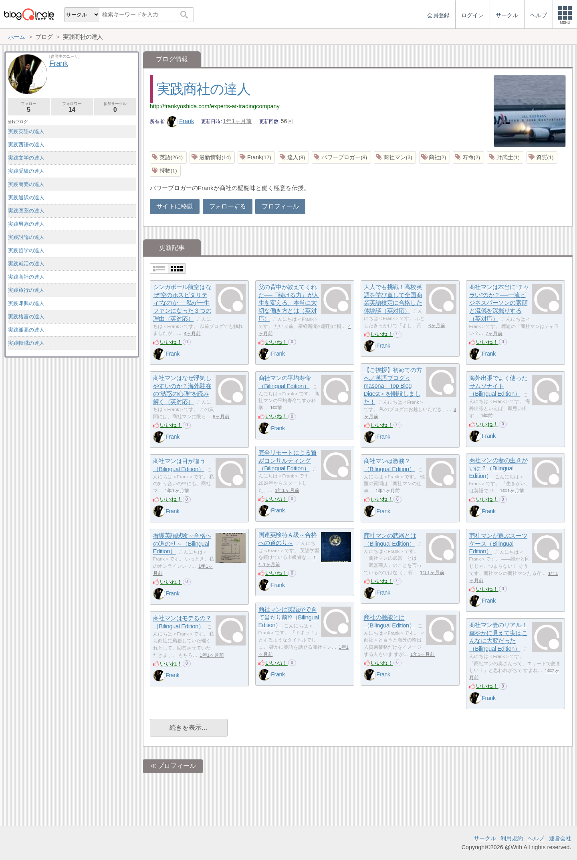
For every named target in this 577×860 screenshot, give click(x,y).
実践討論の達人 (26, 237)
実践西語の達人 (26, 145)
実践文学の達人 (26, 158)
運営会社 (560, 838)
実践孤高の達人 (26, 330)
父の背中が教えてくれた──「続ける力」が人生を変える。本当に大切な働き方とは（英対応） (288, 303)
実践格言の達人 (26, 317)
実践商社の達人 (203, 89)
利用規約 (511, 838)
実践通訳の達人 (26, 197)
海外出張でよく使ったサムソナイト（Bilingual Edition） (498, 386)
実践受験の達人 (26, 171)
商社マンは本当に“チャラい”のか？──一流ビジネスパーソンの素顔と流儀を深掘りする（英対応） (499, 303)
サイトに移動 (174, 206)
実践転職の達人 (26, 343)
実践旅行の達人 (26, 290)
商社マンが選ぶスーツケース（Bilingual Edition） (498, 543)
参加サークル (115, 107)
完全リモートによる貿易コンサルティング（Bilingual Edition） (287, 460)
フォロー (29, 107)
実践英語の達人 (26, 131)
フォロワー (72, 107)
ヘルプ (535, 838)
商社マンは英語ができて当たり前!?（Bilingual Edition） (288, 617)
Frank (180, 121)
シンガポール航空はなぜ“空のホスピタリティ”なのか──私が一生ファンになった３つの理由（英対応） (182, 303)
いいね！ (171, 342)
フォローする (227, 206)
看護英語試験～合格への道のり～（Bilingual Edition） (182, 543)
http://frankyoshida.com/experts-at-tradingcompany (215, 106)
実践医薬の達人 (26, 211)
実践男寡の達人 (26, 224)
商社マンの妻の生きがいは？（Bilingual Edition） (498, 468)
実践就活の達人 (26, 264)
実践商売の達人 (26, 184)
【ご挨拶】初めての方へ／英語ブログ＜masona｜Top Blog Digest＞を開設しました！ (393, 386)
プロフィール (280, 206)
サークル (485, 838)
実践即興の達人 (26, 303)
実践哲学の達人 (26, 250)
